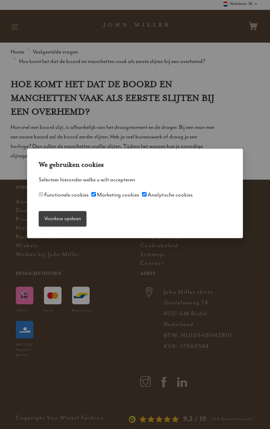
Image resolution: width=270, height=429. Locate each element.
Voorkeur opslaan (62, 219)
